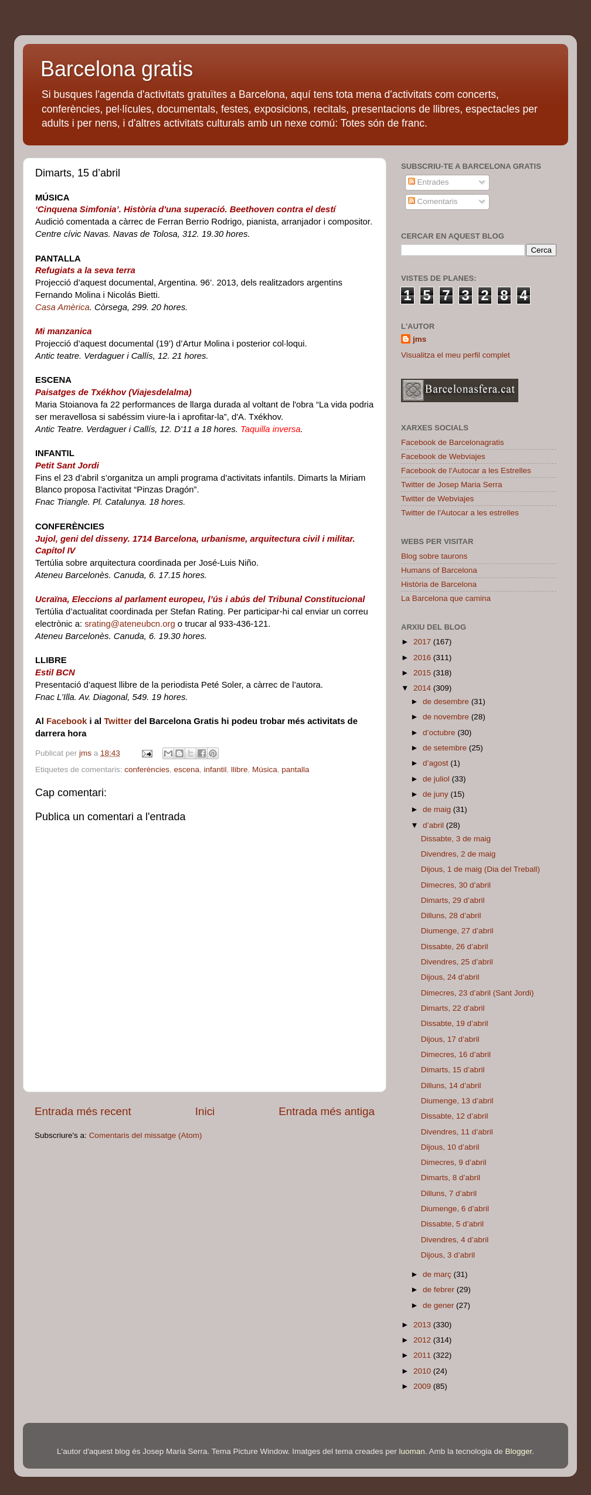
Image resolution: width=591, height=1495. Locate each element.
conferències (146, 769)
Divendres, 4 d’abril (455, 1239)
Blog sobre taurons (434, 556)
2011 (423, 1355)
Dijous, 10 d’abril (450, 1147)
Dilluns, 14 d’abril (451, 1085)
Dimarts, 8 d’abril (450, 1177)
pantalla (295, 769)
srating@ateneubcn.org (131, 623)
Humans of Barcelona (439, 570)
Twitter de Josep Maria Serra (451, 484)
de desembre (447, 701)
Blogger (518, 1451)
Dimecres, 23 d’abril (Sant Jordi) (477, 992)
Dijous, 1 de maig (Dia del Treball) (480, 869)
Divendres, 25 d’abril (457, 961)
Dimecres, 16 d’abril (456, 1054)
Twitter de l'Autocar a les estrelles (460, 512)
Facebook (66, 721)
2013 (423, 1324)
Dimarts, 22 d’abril (453, 1008)
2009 (423, 1386)
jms (419, 339)
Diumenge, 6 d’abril (455, 1208)
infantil (214, 769)
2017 (423, 641)
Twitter (118, 721)
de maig (438, 809)
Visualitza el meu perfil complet (455, 355)
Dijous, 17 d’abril (450, 1039)
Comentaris (433, 201)
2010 (423, 1371)
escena (186, 769)
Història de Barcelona (439, 584)
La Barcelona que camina (446, 598)
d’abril (434, 825)
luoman (412, 1451)
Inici (205, 1111)
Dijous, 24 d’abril (450, 977)
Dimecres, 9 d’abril (454, 1162)
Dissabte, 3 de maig (456, 838)
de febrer (440, 1289)
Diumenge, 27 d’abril (457, 930)
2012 (423, 1340)
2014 (423, 688)
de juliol (437, 778)
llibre (239, 769)
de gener (439, 1305)
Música (264, 769)
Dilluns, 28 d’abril (451, 915)
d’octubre (440, 732)
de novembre (447, 716)
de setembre (446, 747)
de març (438, 1274)
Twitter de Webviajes (437, 498)
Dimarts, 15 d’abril (453, 1069)
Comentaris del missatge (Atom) (145, 1135)
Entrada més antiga (326, 1111)
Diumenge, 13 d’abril (457, 1100)
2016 (423, 657)
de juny (436, 794)
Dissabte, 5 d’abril (452, 1223)
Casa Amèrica (62, 307)
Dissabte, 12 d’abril (454, 1116)
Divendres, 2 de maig (458, 854)
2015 (423, 672)
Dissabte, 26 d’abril (454, 946)
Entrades (428, 182)
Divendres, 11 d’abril (457, 1131)
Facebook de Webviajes (443, 456)
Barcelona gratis (116, 69)
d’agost (436, 763)
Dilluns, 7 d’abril (449, 1193)
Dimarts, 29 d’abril (453, 900)
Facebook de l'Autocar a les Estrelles (466, 470)
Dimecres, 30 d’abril (456, 885)
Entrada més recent (83, 1111)
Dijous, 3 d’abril (448, 1255)
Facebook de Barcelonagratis (452, 442)
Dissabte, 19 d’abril (454, 1023)
